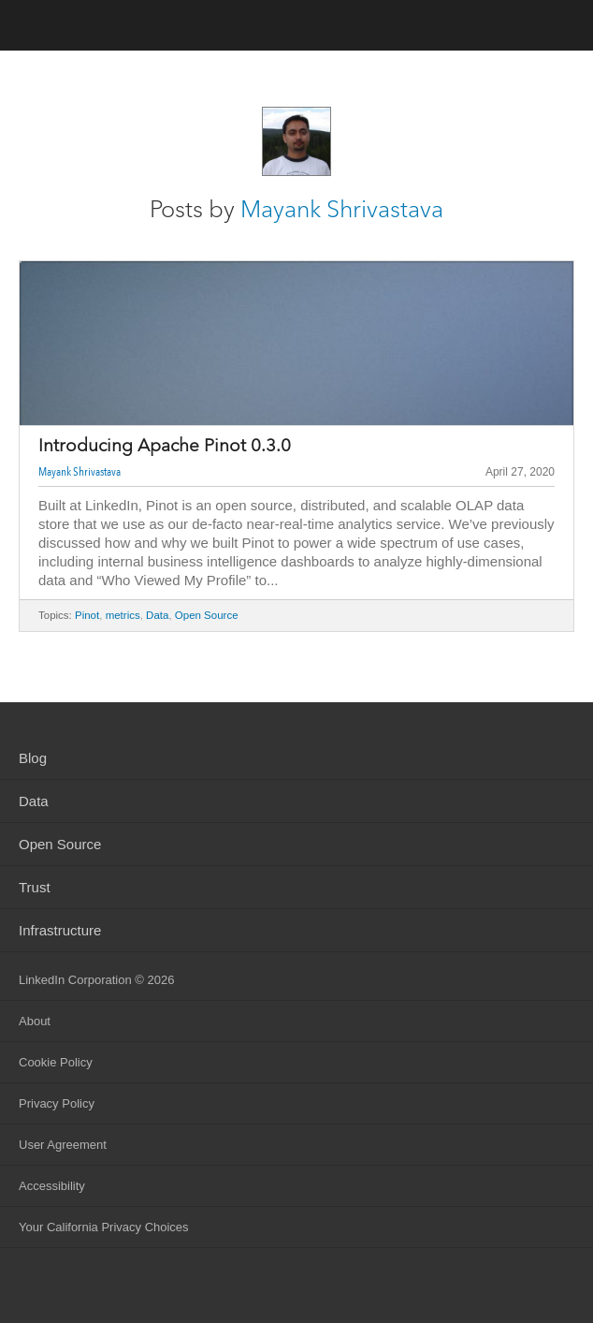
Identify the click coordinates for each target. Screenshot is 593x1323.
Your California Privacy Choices (104, 1227)
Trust (35, 887)
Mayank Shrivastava (341, 209)
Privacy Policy (56, 1103)
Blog (33, 758)
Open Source (207, 615)
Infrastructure (60, 930)
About (35, 1021)
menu (560, 27)
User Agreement (63, 1145)
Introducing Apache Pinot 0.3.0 (164, 445)
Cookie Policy (56, 1062)
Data (157, 615)
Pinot (87, 615)
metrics (123, 615)
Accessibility (52, 1186)
